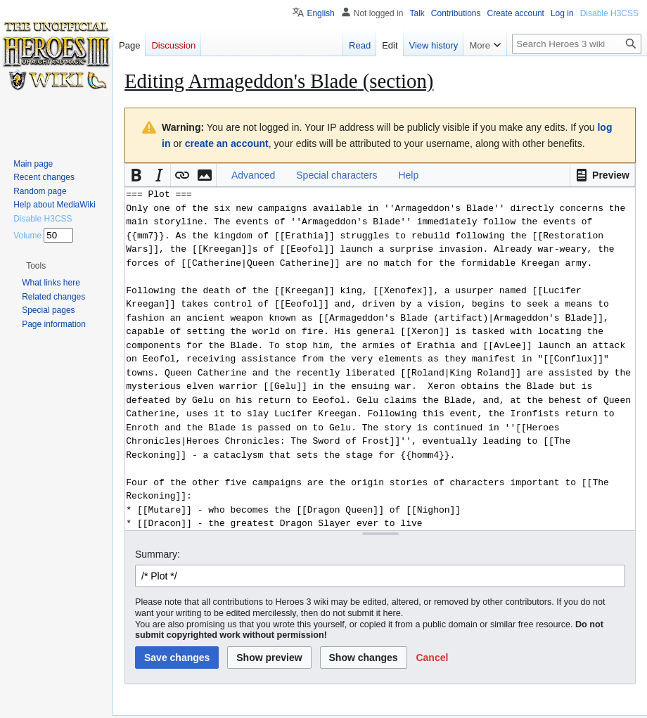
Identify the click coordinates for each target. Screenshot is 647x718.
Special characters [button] (336, 175)
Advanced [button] (253, 175)
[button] (602, 175)
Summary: (157, 554)
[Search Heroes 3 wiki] (576, 44)
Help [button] (408, 175)
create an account (227, 143)
